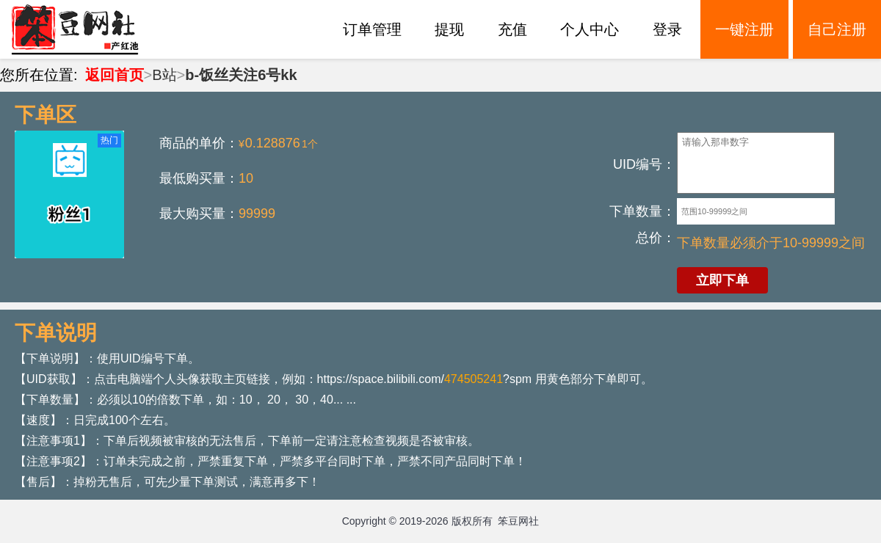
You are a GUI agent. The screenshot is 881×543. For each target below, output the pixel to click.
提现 (449, 29)
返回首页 (114, 75)
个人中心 (589, 29)
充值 (512, 29)
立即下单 (722, 280)
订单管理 (372, 29)
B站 (164, 75)
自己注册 (837, 29)
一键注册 (744, 29)
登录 (667, 29)
